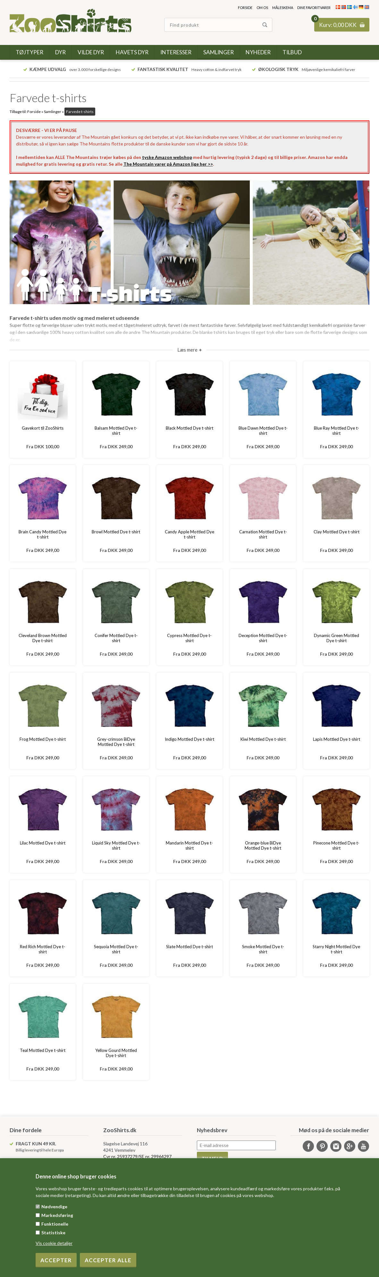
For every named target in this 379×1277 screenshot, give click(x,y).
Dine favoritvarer (314, 7)
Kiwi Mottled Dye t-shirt (263, 739)
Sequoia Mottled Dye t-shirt (116, 949)
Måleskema (282, 7)
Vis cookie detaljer (54, 1243)
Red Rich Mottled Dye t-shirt (42, 949)
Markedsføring (57, 1215)
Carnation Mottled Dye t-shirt (263, 534)
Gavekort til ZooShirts (42, 428)
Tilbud (292, 52)
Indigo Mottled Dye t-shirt (189, 739)
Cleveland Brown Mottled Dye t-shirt (43, 638)
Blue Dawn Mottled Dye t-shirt (263, 430)
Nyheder (258, 52)
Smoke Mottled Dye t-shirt (263, 949)
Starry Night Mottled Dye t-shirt (336, 949)
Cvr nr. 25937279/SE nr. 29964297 (137, 1156)
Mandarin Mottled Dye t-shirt (189, 845)
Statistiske (53, 1232)
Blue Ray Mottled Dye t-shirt (336, 430)
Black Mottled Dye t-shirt (189, 428)
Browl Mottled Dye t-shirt (116, 531)
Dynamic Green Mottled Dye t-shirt (336, 638)
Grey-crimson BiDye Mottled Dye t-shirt (116, 742)
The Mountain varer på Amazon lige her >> (168, 164)
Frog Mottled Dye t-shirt (43, 739)
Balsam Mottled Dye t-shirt (116, 430)
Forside (245, 7)
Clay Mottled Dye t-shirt (336, 531)
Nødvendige (54, 1206)
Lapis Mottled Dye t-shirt (336, 739)
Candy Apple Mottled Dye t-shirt (189, 534)
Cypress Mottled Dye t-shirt (189, 638)
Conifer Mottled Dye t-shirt (116, 638)
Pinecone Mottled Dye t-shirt (336, 845)
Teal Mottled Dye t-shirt (42, 1050)
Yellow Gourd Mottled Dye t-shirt (116, 1053)
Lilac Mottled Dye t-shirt (42, 842)
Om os (262, 7)
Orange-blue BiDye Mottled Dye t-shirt (263, 845)
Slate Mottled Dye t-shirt (189, 946)
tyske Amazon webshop (167, 157)
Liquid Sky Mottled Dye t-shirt (116, 845)
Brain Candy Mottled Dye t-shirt (42, 534)
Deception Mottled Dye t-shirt (263, 638)
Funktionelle (54, 1224)
